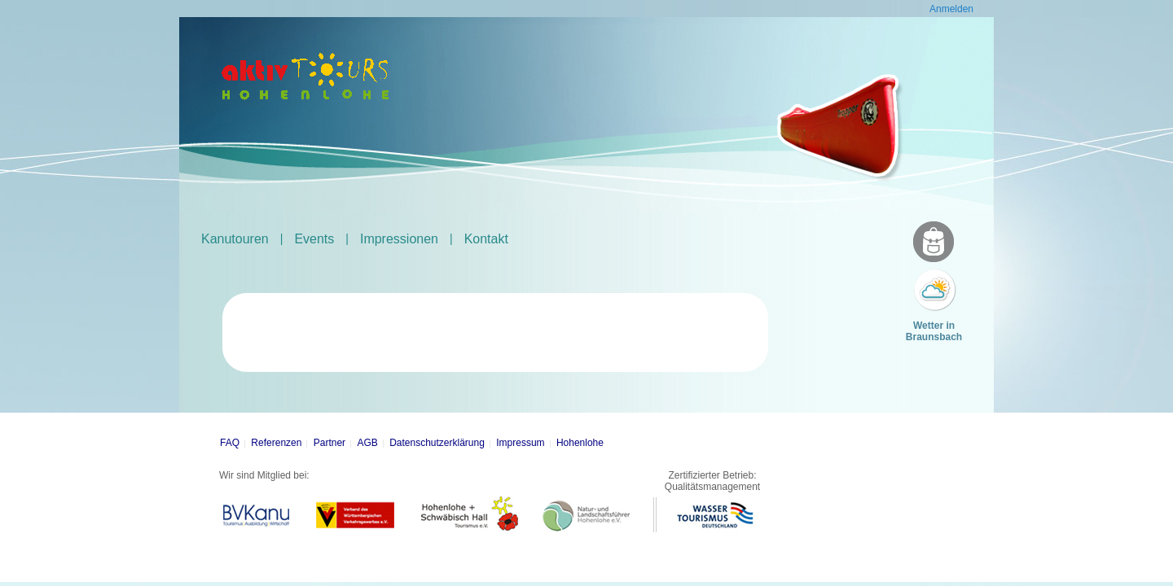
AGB (367, 442)
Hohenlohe (580, 442)
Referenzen (276, 442)
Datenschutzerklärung (437, 442)
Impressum (520, 442)
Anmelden (951, 9)
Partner (329, 442)
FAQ (229, 442)
